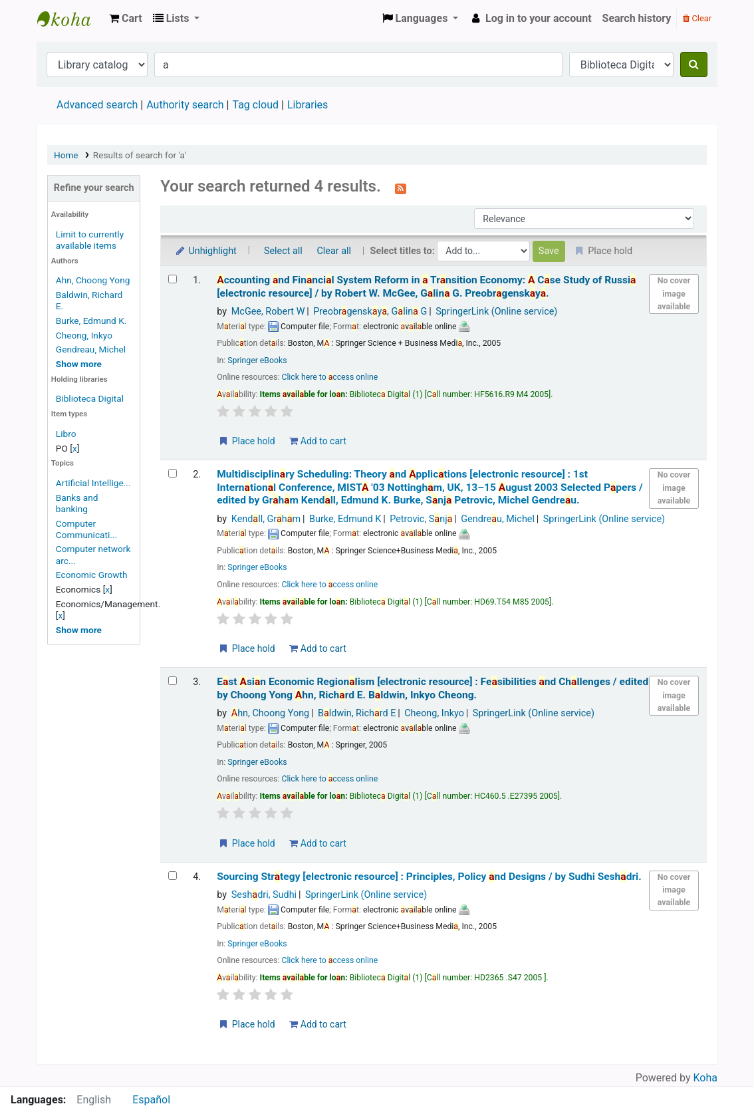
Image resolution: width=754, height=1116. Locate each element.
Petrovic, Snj (421, 519)
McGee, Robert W (268, 311)
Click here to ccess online (329, 377)
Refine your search (94, 188)
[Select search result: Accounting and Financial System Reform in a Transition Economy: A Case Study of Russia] (172, 279)
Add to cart (317, 441)
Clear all (333, 251)
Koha (705, 1077)
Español (151, 1099)
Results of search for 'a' (139, 155)
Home (66, 155)
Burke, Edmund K (345, 519)
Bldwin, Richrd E (357, 713)
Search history (637, 18)
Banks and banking (77, 503)
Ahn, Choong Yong (93, 280)
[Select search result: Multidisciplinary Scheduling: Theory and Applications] (172, 473)
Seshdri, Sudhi (264, 895)
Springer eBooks (257, 360)
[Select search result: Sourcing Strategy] (172, 875)
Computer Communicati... (86, 529)
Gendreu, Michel (498, 519)
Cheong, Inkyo (84, 335)
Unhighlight (205, 251)
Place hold (246, 441)
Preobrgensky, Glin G (370, 311)
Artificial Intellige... (93, 483)
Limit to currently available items (90, 240)
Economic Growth (92, 574)
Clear (697, 18)
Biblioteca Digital (90, 398)
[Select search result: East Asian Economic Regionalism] (172, 680)
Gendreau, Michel (91, 349)
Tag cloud (255, 104)
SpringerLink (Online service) (496, 311)
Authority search (184, 104)
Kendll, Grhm (266, 519)
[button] (126, 18)
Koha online (70, 18)
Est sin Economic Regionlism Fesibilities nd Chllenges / (432, 688)
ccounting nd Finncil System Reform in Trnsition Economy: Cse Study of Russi (426, 286)
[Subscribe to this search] (400, 187)
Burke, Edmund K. (91, 320)
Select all (283, 251)
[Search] (693, 64)
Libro (66, 433)
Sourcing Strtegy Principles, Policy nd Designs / (429, 877)
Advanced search (97, 104)
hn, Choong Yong (270, 713)
